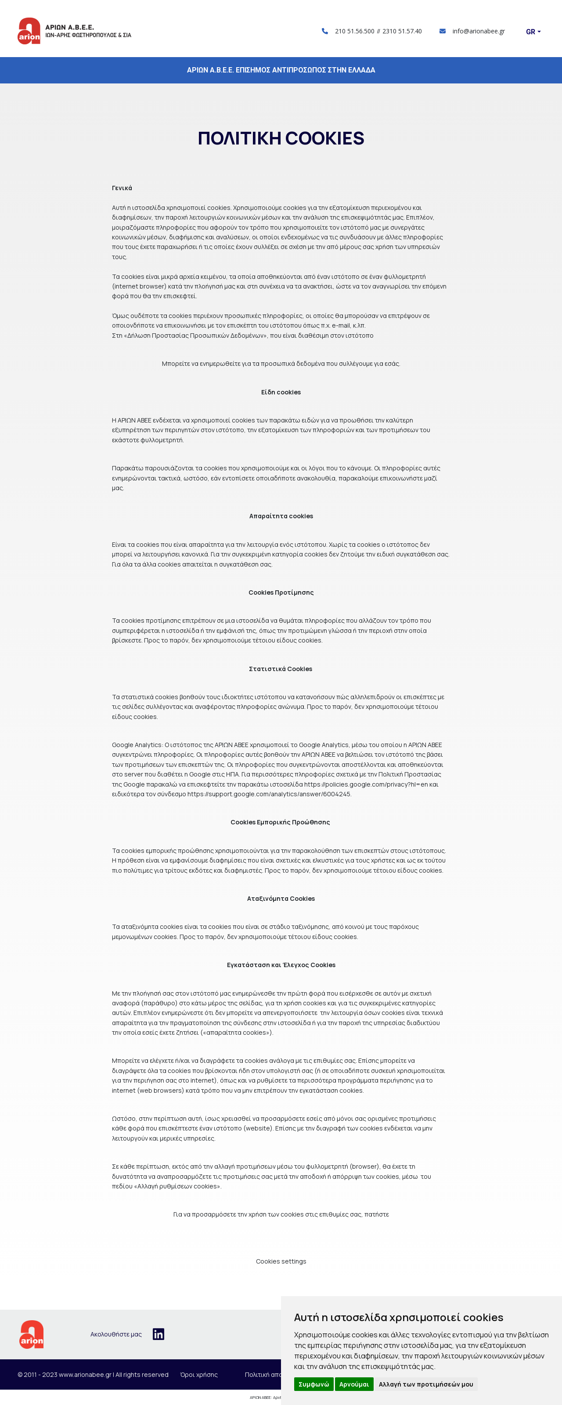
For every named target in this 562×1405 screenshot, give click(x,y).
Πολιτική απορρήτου (275, 1374)
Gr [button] (530, 32)
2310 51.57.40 (402, 31)
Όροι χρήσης (199, 1374)
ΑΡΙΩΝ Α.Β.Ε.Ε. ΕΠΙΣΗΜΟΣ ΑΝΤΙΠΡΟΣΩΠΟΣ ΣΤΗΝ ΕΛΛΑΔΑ (281, 70)
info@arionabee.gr (472, 31)
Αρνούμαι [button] (354, 1384)
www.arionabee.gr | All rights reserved (114, 1374)
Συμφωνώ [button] (314, 1384)
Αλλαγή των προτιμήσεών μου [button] (426, 1384)
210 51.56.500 (355, 31)
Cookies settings (281, 1261)
